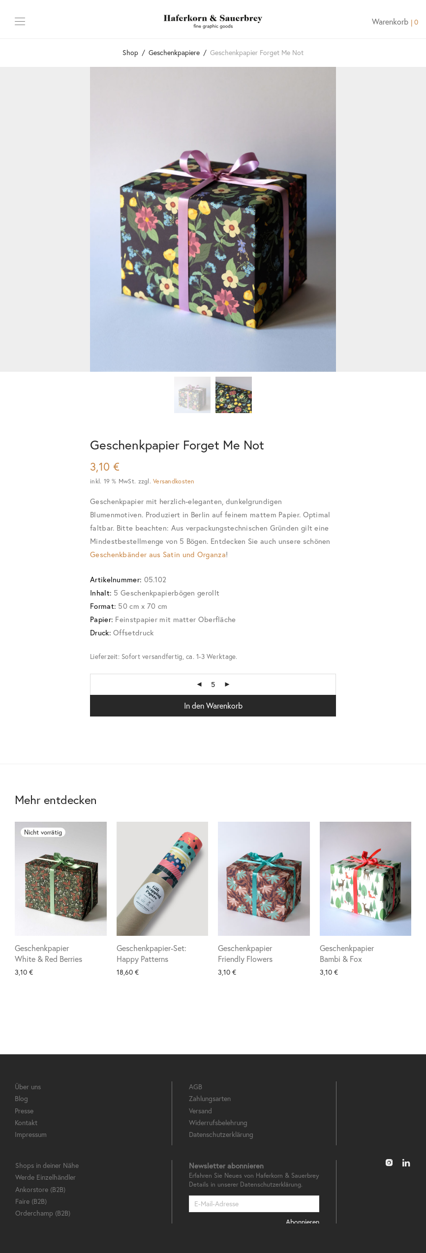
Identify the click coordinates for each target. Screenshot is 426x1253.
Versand (200, 1110)
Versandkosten (173, 481)
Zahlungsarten (210, 1098)
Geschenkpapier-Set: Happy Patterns (151, 953)
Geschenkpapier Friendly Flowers (245, 953)
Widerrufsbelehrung (218, 1122)
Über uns (28, 1086)
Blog (21, 1098)
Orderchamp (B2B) (42, 1213)
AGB (195, 1086)
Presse (24, 1110)
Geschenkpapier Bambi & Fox (347, 953)
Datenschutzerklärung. (271, 1184)
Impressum (31, 1134)
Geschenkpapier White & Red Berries (48, 953)
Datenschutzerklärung (221, 1134)
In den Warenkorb (213, 705)
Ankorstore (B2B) (40, 1189)
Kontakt (26, 1122)
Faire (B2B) (31, 1201)
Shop (130, 52)
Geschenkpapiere (174, 52)
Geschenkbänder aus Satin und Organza (158, 554)
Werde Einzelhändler (45, 1177)
